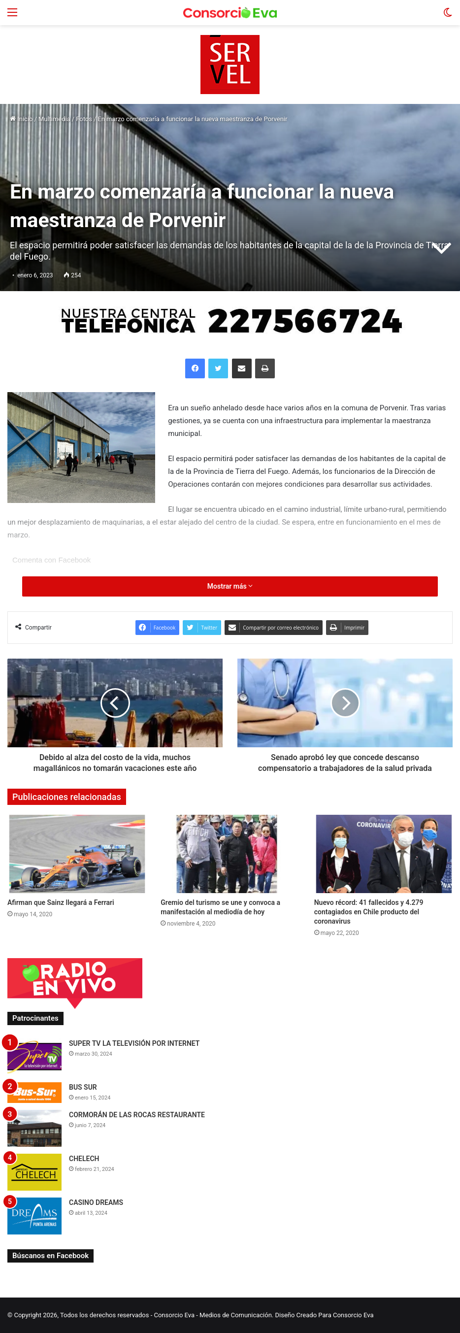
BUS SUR (83, 1087)
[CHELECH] (34, 1172)
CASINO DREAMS (96, 1202)
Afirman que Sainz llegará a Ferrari (60, 902)
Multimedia (54, 119)
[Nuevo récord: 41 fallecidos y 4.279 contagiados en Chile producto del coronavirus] (383, 854)
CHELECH (84, 1159)
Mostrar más (230, 586)
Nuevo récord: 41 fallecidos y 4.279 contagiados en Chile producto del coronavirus (369, 912)
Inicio (21, 119)
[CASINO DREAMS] (34, 1216)
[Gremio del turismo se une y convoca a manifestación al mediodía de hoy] (230, 854)
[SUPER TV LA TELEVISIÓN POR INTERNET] (34, 1056)
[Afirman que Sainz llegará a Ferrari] (76, 854)
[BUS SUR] (34, 1092)
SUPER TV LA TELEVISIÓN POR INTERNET (134, 1043)
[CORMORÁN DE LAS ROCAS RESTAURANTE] (34, 1128)
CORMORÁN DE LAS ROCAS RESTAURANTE (137, 1115)
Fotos (84, 119)
